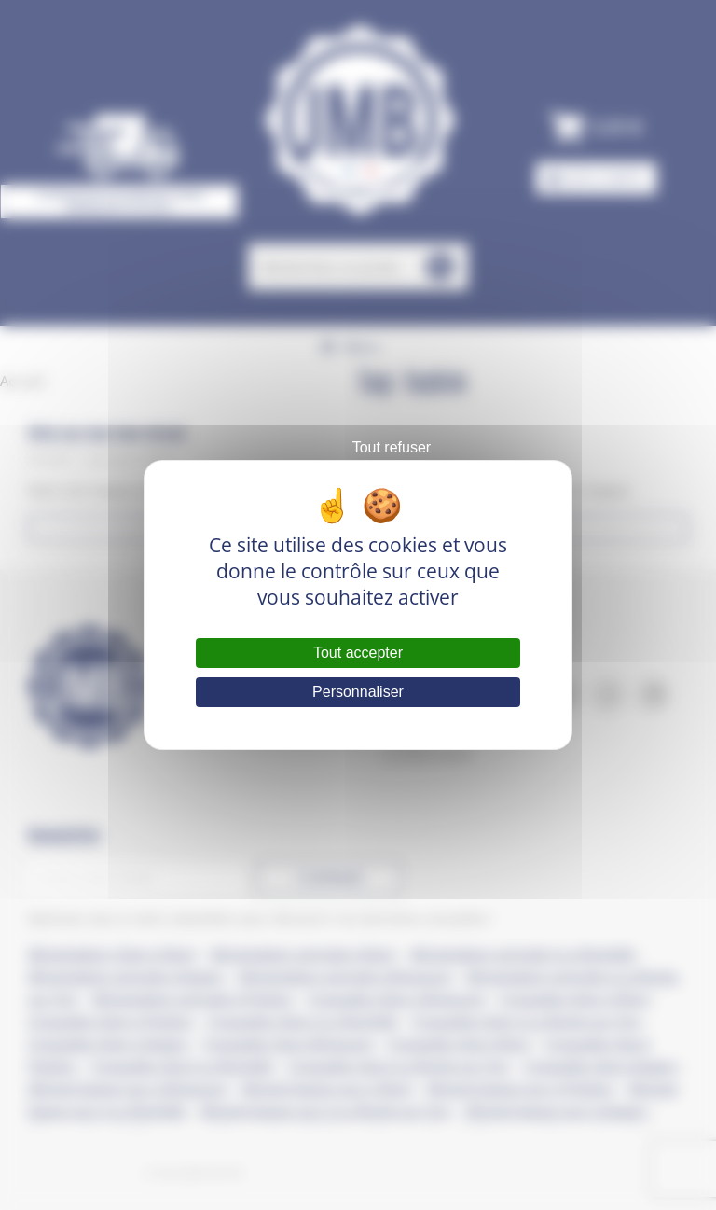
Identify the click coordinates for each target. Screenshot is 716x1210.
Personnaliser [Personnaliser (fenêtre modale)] (358, 692)
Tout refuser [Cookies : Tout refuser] (391, 447)
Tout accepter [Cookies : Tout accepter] (358, 653)
